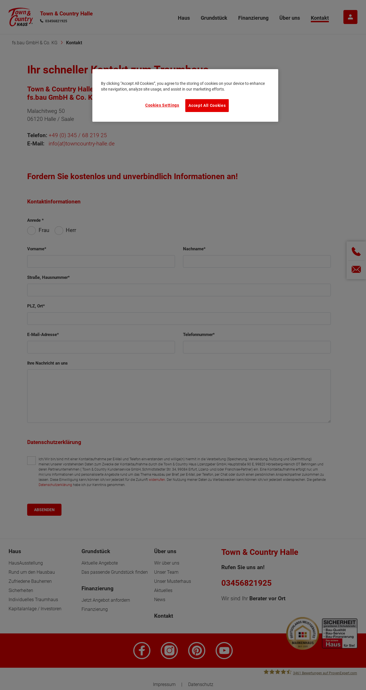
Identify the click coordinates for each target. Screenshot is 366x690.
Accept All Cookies (207, 105)
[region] (185, 95)
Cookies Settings (162, 105)
